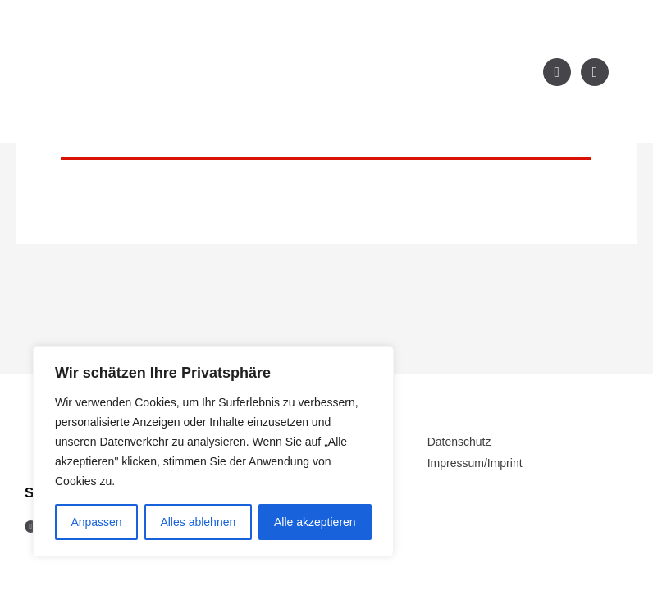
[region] (213, 451)
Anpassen (96, 522)
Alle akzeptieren (315, 522)
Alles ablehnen (197, 522)
